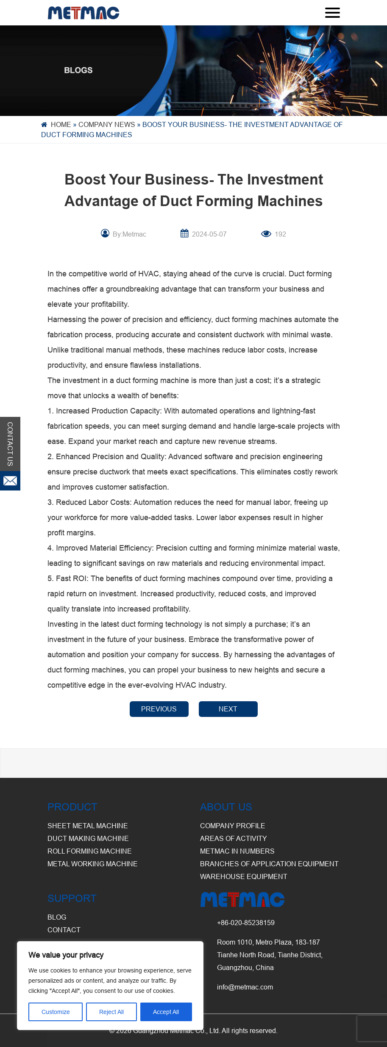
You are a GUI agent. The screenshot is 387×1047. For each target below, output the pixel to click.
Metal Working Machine (92, 864)
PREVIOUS (159, 709)
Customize (56, 1011)
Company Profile (232, 825)
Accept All (166, 1011)
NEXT (228, 709)
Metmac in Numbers (237, 851)
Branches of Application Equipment (269, 864)
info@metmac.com (245, 987)
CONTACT (64, 930)
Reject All (111, 1011)
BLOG (56, 917)
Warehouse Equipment (243, 876)
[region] (110, 985)
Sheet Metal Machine (87, 825)
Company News (106, 124)
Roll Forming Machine (89, 851)
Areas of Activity (233, 838)
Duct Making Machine (88, 838)
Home (61, 124)
